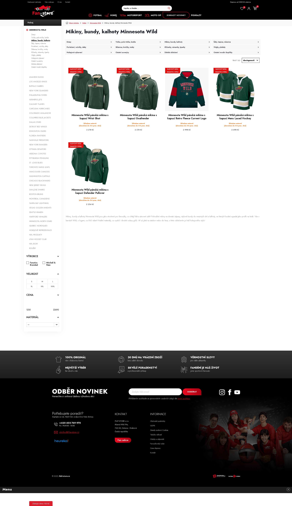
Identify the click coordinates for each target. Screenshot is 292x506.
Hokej (30, 22)
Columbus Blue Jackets (40, 117)
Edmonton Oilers (37, 131)
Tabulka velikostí (156, 434)
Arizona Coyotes (37, 153)
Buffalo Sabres (36, 86)
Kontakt (152, 452)
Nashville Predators (39, 140)
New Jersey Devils (37, 185)
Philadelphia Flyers (38, 95)
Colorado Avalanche (40, 113)
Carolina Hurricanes (39, 108)
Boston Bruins (36, 194)
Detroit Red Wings (38, 126)
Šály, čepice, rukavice (38, 43)
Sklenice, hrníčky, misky (39, 49)
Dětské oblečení (36, 64)
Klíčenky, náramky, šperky (40, 52)
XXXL (53, 286)
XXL (42, 286)
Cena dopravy (155, 448)
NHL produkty (35, 234)
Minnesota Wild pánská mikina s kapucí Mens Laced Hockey (235, 117)
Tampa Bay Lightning (39, 203)
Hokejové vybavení (37, 58)
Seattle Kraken (36, 212)
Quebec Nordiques (38, 225)
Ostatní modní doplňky (39, 67)
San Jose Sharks (37, 189)
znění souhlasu (184, 398)
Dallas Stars (35, 122)
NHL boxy (33, 243)
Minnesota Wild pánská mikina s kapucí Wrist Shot (90, 117)
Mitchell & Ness (50, 264)
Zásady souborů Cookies (159, 430)
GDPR (152, 425)
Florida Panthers (37, 135)
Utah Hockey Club (37, 239)
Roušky (32, 248)
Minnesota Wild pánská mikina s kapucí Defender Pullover (90, 191)
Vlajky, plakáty (36, 55)
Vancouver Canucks (39, 171)
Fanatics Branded (34, 264)
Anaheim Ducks (36, 77)
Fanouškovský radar (157, 443)
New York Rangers (38, 144)
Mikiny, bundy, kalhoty (40, 40)
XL (32, 286)
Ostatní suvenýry (37, 61)
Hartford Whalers (38, 216)
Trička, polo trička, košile (40, 37)
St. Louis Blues (36, 162)
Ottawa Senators (37, 149)
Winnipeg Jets (35, 99)
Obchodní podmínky (157, 421)
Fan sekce (123, 440)
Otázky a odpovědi (157, 439)
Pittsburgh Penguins (39, 158)
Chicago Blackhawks (39, 180)
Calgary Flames (36, 104)
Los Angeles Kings (38, 81)
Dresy (33, 34)
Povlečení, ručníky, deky (39, 46)
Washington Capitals (39, 176)
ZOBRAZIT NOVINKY (176, 15)
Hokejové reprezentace (40, 230)
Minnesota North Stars (40, 221)
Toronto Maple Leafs (39, 167)
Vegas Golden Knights (40, 207)
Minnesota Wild (37, 30)
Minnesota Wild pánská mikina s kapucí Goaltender (138, 117)
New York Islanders (38, 90)
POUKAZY (196, 15)
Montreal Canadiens (39, 198)
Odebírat (192, 391)
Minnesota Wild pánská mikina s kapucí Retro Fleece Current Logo (186, 117)
